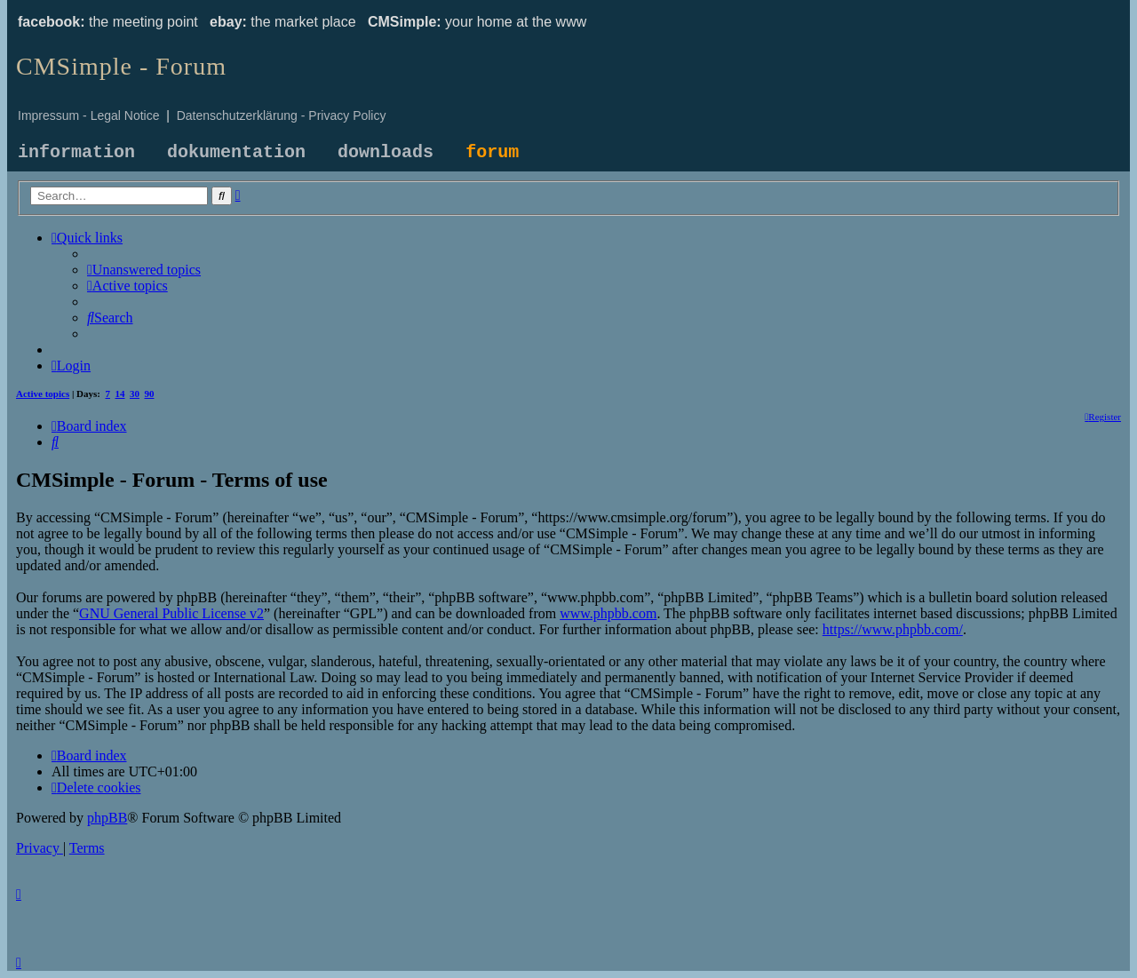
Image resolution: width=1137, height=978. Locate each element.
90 (150, 393)
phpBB (107, 817)
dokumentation (236, 152)
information (76, 152)
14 (120, 393)
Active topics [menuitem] (42, 393)
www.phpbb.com (608, 613)
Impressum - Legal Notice (89, 115)
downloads (385, 152)
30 (134, 393)
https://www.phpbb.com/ (893, 629)
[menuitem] (144, 269)
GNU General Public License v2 (171, 613)
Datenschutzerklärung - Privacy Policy (281, 115)
